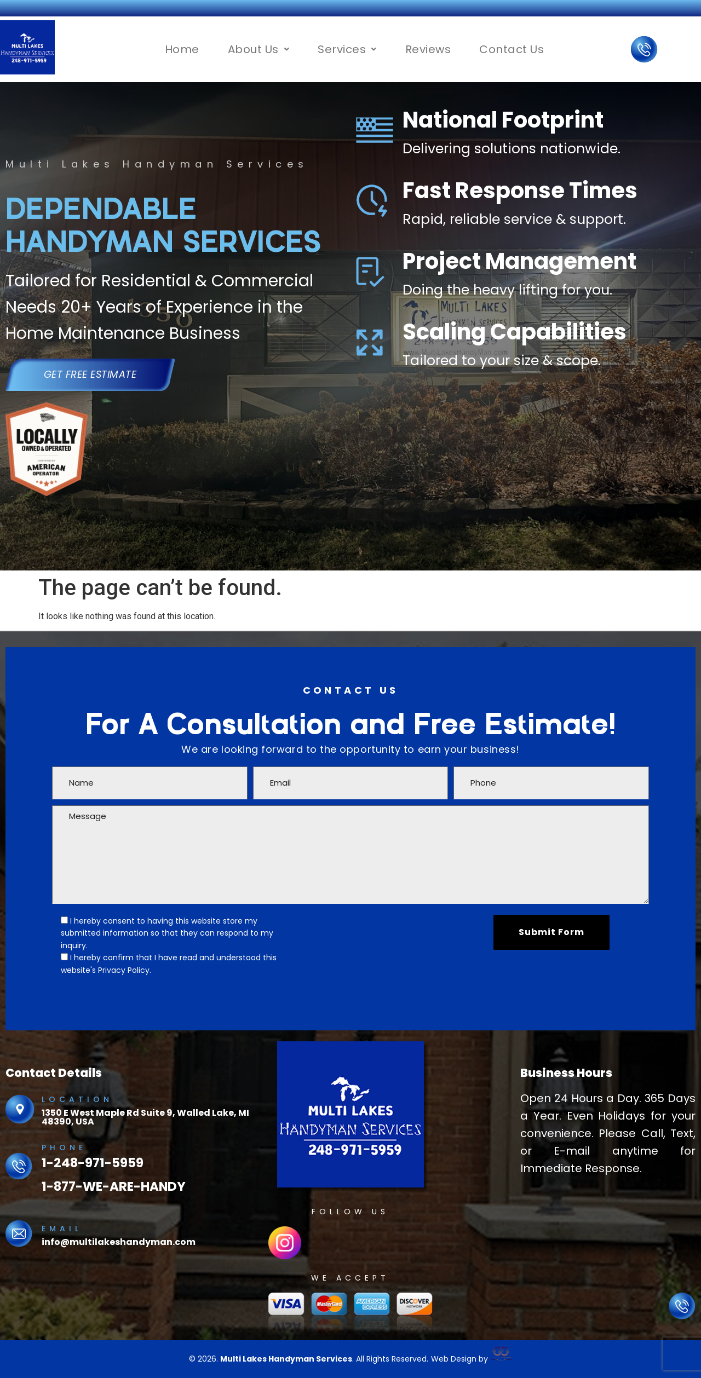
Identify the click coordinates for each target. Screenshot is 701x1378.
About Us (259, 49)
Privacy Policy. (124, 970)
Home (182, 49)
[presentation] (388, 936)
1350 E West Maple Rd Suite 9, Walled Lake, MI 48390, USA (145, 1117)
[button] (259, 49)
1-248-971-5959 (92, 1163)
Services (347, 49)
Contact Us (511, 49)
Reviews (428, 49)
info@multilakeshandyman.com (119, 1242)
